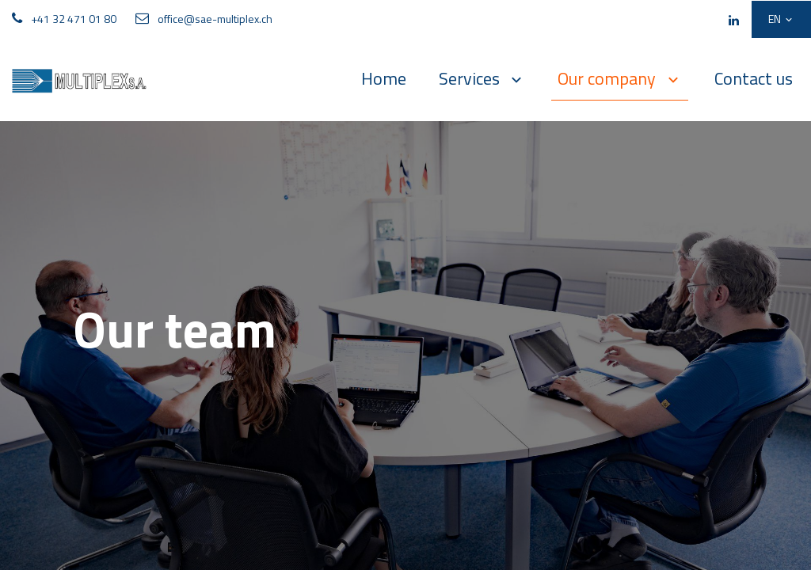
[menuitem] (384, 78)
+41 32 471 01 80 (73, 18)
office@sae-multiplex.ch (215, 18)
